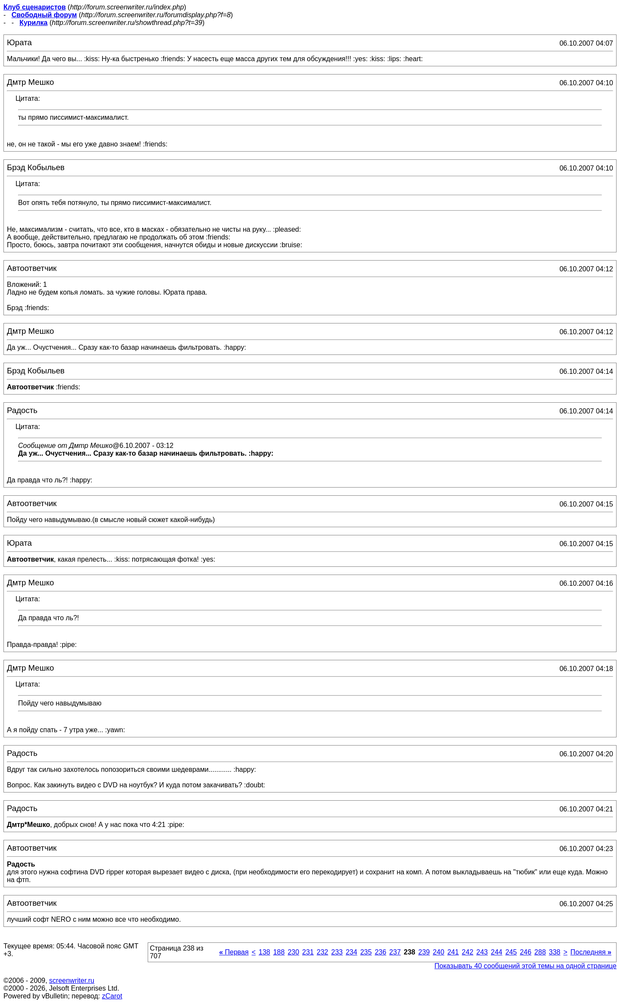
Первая (234, 952)
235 (366, 952)
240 (438, 952)
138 (264, 952)
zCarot (112, 996)
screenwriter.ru (71, 980)
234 (351, 952)
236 (380, 952)
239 (424, 952)
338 (555, 952)
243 (482, 952)
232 (323, 952)
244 (496, 952)
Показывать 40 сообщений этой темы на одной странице (525, 966)
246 (525, 952)
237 (395, 952)
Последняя (590, 952)
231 (308, 952)
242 (468, 952)
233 (337, 952)
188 (279, 952)
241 (453, 952)
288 (540, 952)
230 (293, 952)
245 (511, 952)
